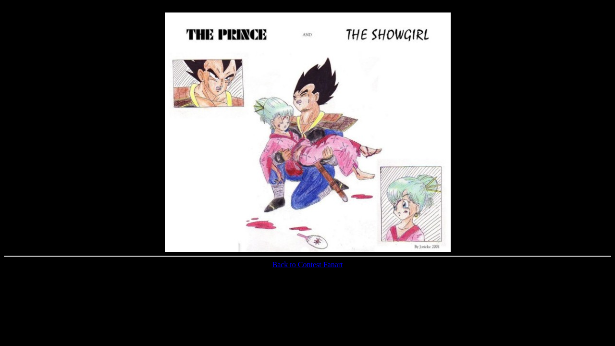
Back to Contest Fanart (307, 264)
